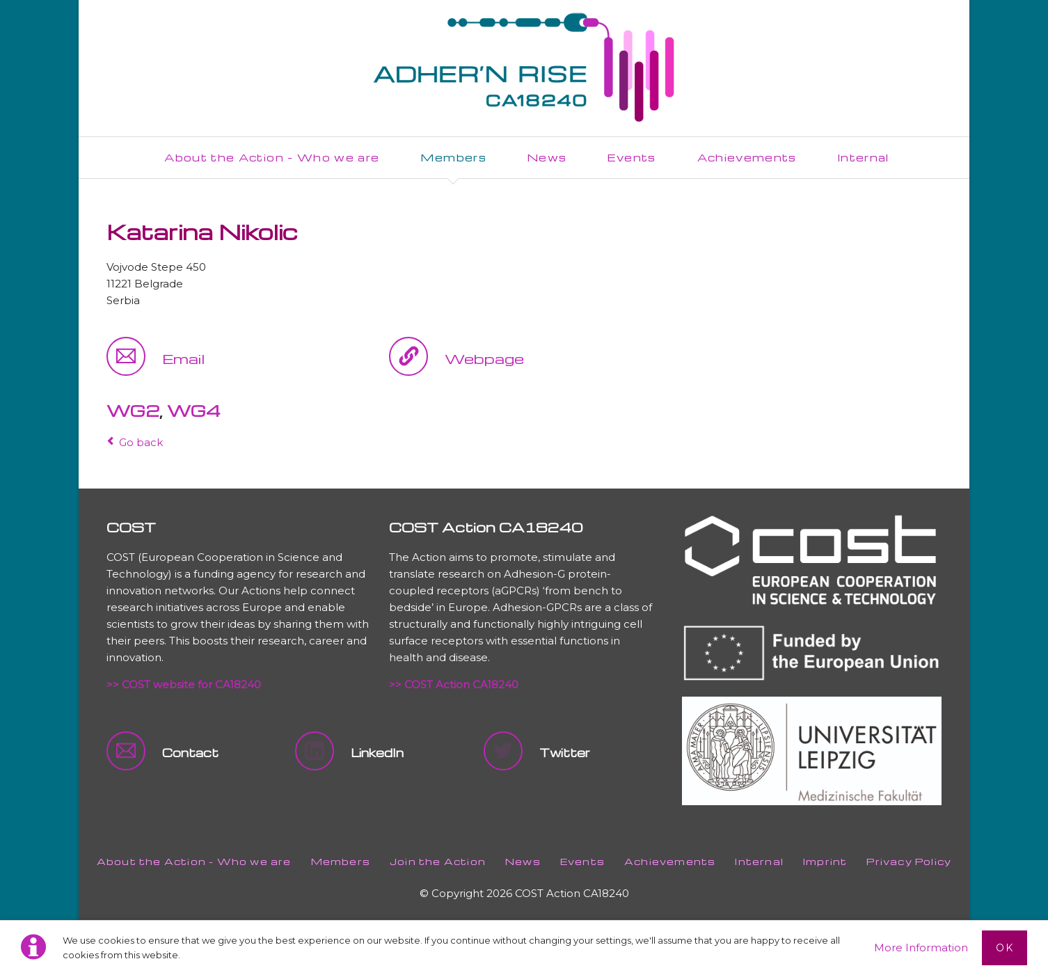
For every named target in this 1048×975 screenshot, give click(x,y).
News (523, 861)
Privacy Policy (908, 861)
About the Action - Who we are (194, 861)
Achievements (669, 861)
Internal (759, 861)
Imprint (825, 861)
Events (582, 861)
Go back (141, 442)
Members (340, 861)
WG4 (194, 410)
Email (183, 358)
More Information (921, 947)
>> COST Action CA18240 (453, 684)
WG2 (132, 410)
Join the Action (438, 861)
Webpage (484, 358)
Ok (1004, 948)
